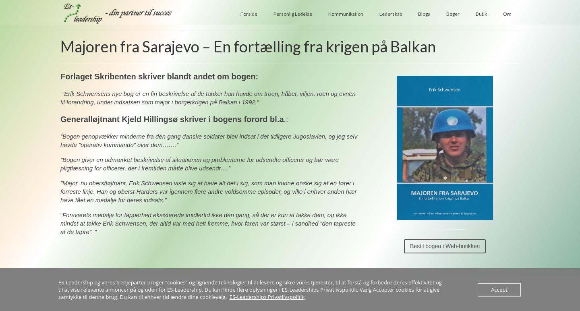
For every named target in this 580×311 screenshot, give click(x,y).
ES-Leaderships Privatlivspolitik (267, 297)
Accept (499, 289)
